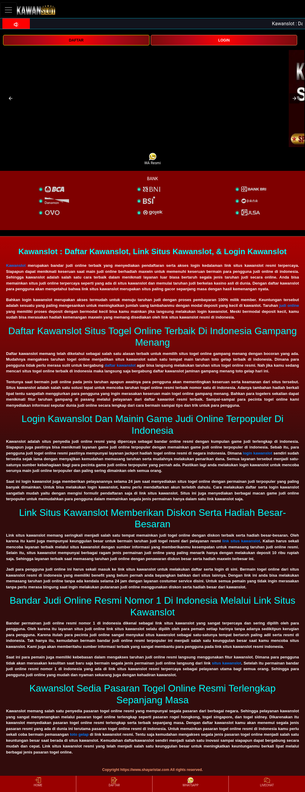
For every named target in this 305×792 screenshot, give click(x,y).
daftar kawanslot (120, 365)
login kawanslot (257, 453)
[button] (10, 98)
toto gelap (79, 734)
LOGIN (224, 40)
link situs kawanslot (241, 541)
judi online (289, 305)
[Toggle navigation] (8, 9)
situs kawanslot (226, 663)
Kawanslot (16, 265)
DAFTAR (76, 40)
